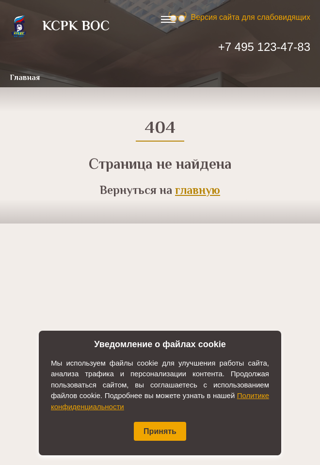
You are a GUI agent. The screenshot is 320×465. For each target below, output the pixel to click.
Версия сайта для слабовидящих (250, 17)
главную (197, 191)
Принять (160, 431)
